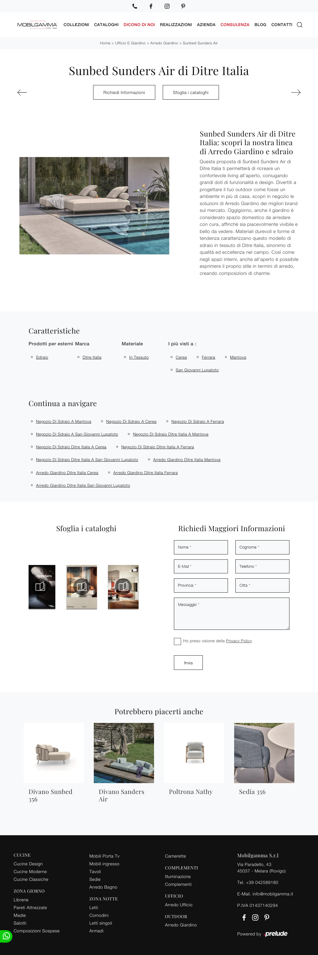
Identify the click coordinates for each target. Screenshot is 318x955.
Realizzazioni (176, 24)
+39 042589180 (262, 882)
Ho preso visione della (217, 640)
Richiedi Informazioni (124, 92)
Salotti (20, 923)
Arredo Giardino (164, 43)
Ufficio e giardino (130, 43)
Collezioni (76, 24)
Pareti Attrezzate (30, 907)
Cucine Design (28, 863)
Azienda (206, 24)
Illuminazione (178, 876)
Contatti (282, 24)
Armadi (96, 930)
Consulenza (234, 24)
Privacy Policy (239, 640)
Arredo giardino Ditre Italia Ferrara (145, 472)
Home (105, 43)
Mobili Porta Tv (104, 856)
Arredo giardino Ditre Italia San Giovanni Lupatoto (83, 485)
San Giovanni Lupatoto (197, 369)
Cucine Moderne (30, 871)
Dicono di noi (139, 24)
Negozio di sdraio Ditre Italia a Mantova (170, 434)
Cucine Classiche (31, 879)
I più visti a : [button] (182, 344)
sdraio (42, 357)
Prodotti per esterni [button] (51, 344)
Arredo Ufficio (179, 904)
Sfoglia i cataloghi (191, 92)
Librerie (21, 899)
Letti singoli (100, 923)
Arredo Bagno (103, 887)
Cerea (181, 357)
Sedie (95, 879)
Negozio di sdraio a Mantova (63, 421)
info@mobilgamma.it (272, 893)
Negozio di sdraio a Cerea (131, 421)
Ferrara (208, 357)
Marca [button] (82, 344)
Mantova (238, 357)
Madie (20, 915)
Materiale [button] (132, 344)
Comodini (99, 915)
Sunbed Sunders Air (200, 43)
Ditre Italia (92, 357)
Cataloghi (106, 24)
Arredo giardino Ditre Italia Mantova (186, 459)
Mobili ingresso (104, 863)
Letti (93, 907)
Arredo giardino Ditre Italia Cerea (67, 472)
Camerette (175, 856)
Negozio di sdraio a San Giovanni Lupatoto (77, 434)
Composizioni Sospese (37, 930)
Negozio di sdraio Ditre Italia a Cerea (71, 446)
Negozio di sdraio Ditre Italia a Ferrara (157, 446)
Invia (188, 662)
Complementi (178, 884)
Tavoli (95, 871)
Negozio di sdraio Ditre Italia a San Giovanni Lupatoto (87, 459)
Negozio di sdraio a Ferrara (197, 421)
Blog (260, 24)
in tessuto (139, 357)
